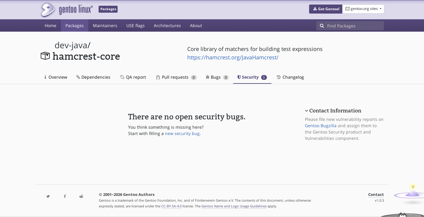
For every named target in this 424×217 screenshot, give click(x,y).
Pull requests (176, 77)
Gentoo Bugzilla (321, 125)
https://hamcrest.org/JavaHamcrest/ (233, 57)
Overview (56, 77)
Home (50, 25)
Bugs (217, 77)
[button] (326, 9)
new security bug (182, 133)
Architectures (167, 25)
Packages (74, 25)
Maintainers (105, 25)
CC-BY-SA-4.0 (171, 206)
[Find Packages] (355, 25)
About (196, 25)
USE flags (135, 25)
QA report (132, 77)
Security (252, 77)
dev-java (71, 45)
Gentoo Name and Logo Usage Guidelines (234, 206)
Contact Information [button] (335, 111)
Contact (376, 194)
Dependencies (93, 77)
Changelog (290, 77)
